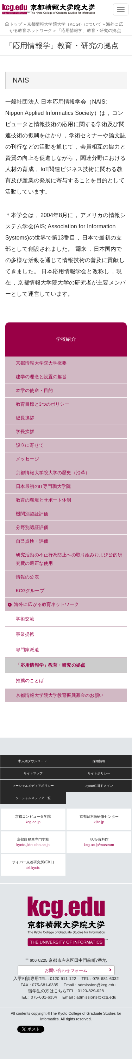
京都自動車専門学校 (33, 842)
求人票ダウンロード (32, 761)
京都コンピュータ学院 (33, 819)
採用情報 (99, 761)
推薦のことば (30, 680)
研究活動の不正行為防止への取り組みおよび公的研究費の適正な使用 (69, 559)
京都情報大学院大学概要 (41, 363)
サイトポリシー (99, 773)
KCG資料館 (99, 842)
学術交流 (25, 618)
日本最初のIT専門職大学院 (43, 486)
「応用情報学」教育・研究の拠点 (50, 665)
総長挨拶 (25, 417)
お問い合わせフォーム (66, 970)
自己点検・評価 (32, 541)
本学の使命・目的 (34, 390)
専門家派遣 (27, 649)
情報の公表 (27, 577)
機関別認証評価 (32, 513)
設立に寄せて (30, 445)
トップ (16, 24)
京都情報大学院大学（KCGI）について (64, 24)
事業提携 (25, 634)
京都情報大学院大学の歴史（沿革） (53, 472)
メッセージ (27, 459)
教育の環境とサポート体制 (43, 500)
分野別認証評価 (32, 527)
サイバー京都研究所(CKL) (33, 865)
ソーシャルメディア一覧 (33, 798)
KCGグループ (30, 590)
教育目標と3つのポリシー (42, 404)
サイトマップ (33, 773)
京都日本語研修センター (99, 819)
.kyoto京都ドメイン (99, 785)
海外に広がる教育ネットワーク (46, 604)
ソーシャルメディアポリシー (33, 785)
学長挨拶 (25, 431)
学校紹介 (66, 339)
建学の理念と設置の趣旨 (41, 376)
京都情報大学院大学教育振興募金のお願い (59, 695)
